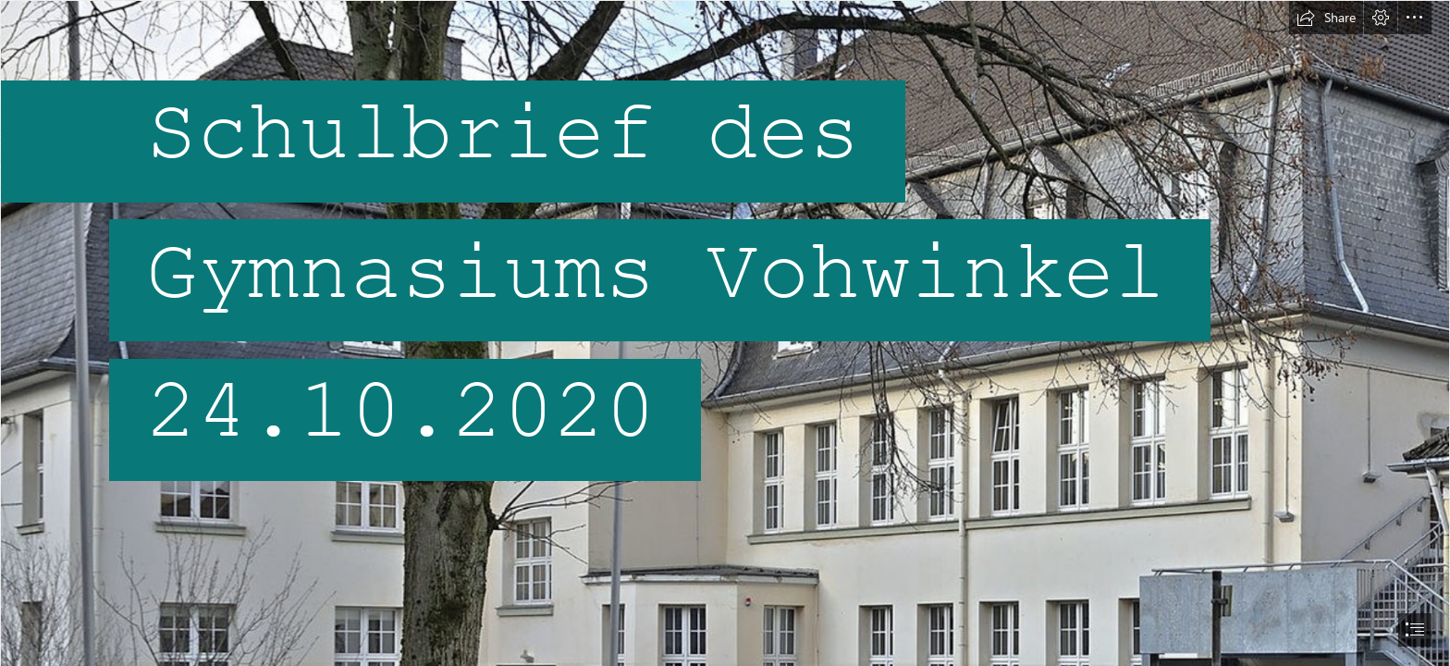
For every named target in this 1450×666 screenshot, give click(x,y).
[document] (725, 333)
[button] (1326, 17)
